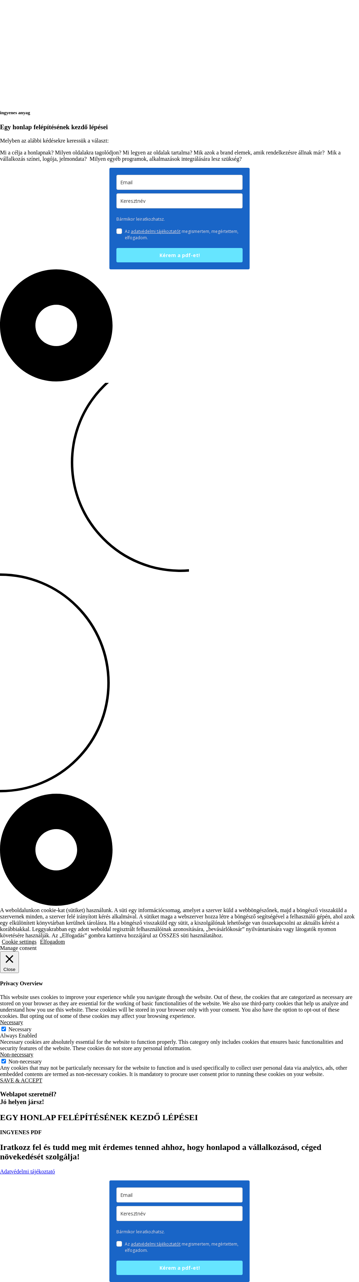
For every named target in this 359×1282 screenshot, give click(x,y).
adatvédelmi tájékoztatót (156, 231)
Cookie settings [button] (19, 942)
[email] (179, 182)
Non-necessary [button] (16, 1054)
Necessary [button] (11, 1022)
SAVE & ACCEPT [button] (21, 1080)
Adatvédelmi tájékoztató (27, 1171)
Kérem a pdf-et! (180, 255)
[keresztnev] (179, 200)
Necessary (20, 1029)
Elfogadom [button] (52, 942)
